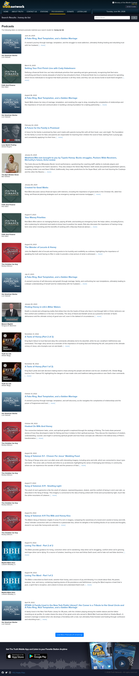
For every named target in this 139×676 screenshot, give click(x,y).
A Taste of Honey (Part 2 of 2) (39, 336)
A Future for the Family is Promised (42, 128)
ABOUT (17, 12)
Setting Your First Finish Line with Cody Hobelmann (50, 68)
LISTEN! (82, 12)
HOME (5, 12)
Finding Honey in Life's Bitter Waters (43, 307)
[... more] (41, 45)
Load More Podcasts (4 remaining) (69, 635)
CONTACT (32, 12)
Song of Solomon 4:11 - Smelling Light (43, 486)
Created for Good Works (36, 187)
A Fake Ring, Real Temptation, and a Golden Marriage (51, 38)
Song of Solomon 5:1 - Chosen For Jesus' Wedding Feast (52, 456)
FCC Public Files (18, 673)
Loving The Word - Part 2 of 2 (39, 545)
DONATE (70, 12)
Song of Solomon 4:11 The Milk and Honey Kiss (48, 516)
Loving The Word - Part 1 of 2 (39, 575)
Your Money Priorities (35, 217)
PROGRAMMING (57, 12)
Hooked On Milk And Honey (38, 426)
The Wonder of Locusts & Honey (40, 247)
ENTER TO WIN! (131, 7)
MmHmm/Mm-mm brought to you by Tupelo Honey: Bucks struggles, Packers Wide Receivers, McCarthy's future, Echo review (71, 158)
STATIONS (44, 12)
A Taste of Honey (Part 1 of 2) (39, 366)
